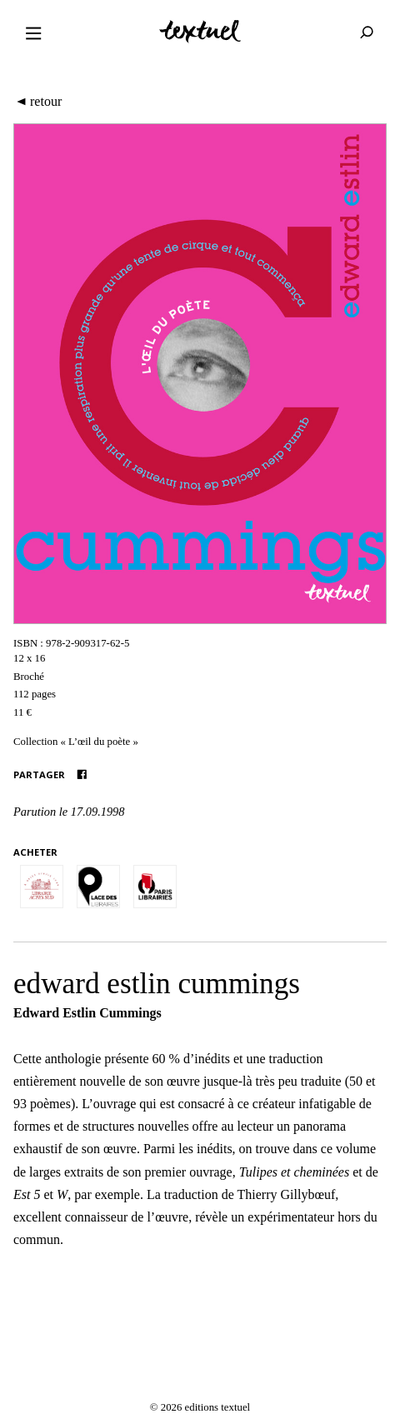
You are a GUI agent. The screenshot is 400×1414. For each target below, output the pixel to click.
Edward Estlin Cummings (87, 1013)
